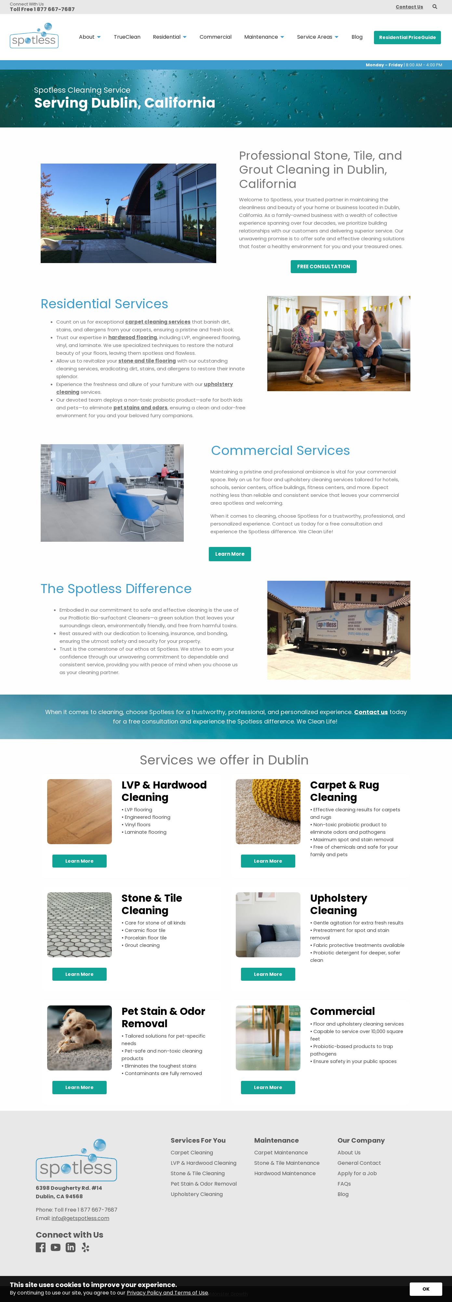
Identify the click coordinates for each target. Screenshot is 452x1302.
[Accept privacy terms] (426, 1289)
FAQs (344, 1184)
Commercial (342, 1011)
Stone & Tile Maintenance (287, 1163)
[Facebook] (41, 1247)
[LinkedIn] (70, 1247)
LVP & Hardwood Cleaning (164, 791)
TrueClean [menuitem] (127, 37)
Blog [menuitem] (357, 37)
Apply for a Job (357, 1173)
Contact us (371, 712)
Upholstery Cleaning (338, 904)
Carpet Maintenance (281, 1152)
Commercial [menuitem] (216, 37)
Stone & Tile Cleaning (152, 904)
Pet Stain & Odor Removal (163, 1017)
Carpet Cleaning (192, 1152)
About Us (349, 1152)
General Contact (359, 1163)
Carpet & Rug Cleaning (344, 791)
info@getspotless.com (80, 1218)
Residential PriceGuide (407, 37)
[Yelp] (85, 1247)
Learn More (79, 861)
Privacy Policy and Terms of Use (167, 1292)
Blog (343, 1194)
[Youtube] (55, 1247)
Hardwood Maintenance (285, 1173)
